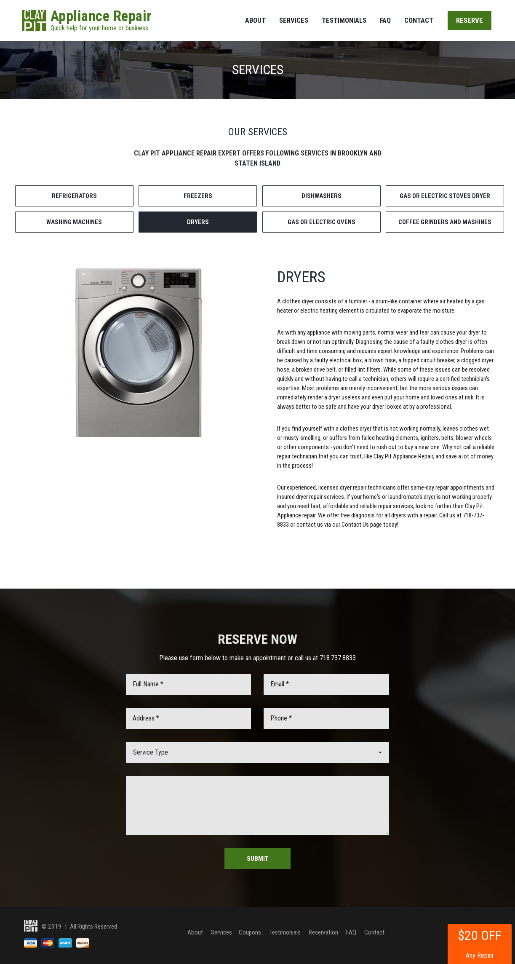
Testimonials (344, 20)
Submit (257, 858)
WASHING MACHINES (74, 222)
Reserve (469, 20)
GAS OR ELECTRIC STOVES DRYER (445, 196)
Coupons (250, 931)
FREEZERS (198, 196)
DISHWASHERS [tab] (322, 196)
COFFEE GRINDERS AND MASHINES (444, 222)
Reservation (324, 931)
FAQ (385, 20)
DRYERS (198, 222)
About (255, 20)
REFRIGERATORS (74, 196)
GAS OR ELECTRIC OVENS (321, 222)
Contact (418, 20)
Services (293, 20)
